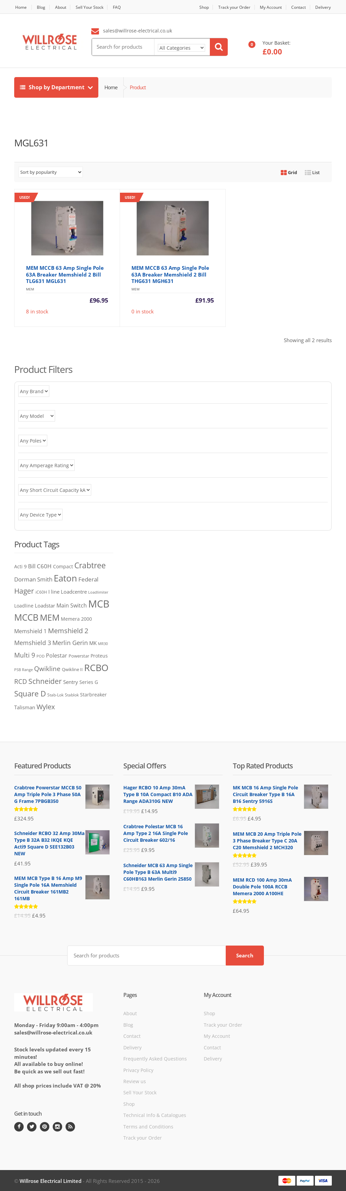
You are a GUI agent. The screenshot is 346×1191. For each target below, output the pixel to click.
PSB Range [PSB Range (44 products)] (23, 669)
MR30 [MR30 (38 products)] (103, 643)
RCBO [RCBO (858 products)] (96, 667)
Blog (42, 7)
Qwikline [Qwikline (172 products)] (47, 668)
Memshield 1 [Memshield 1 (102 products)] (30, 631)
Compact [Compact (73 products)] (63, 566)
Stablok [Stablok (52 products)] (72, 695)
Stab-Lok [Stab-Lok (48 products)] (55, 694)
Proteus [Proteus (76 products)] (99, 655)
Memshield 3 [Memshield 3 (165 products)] (32, 642)
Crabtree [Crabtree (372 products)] (90, 565)
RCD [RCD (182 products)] (20, 681)
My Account (267, 7)
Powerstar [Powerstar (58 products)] (79, 656)
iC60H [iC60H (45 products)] (41, 592)
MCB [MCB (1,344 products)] (98, 604)
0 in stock (167, 254)
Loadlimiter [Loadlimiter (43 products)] (98, 592)
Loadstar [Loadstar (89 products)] (45, 605)
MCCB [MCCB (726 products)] (26, 617)
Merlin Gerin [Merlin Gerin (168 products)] (70, 642)
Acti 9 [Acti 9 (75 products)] (20, 566)
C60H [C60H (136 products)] (44, 566)
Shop (195, 7)
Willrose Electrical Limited (50, 1180)
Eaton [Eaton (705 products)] (65, 578)
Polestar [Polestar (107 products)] (56, 655)
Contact (297, 7)
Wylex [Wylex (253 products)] (45, 706)
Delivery (324, 7)
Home (20, 7)
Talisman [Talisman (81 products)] (24, 707)
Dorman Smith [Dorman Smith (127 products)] (33, 579)
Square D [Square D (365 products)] (30, 693)
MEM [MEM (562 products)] (49, 617)
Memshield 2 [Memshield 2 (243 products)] (68, 630)
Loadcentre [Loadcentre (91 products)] (74, 591)
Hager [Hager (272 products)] (24, 591)
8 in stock (61, 254)
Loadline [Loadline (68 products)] (23, 605)
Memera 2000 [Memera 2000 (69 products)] (76, 619)
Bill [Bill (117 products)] (31, 566)
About (63, 7)
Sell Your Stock (95, 7)
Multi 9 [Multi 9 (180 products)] (24, 655)
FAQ (124, 7)
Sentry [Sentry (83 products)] (70, 681)
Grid (289, 172)
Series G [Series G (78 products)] (88, 682)
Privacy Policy (138, 1069)
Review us (134, 1080)
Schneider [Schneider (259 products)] (45, 681)
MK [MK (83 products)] (93, 643)
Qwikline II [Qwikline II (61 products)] (72, 669)
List (312, 172)
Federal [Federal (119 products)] (88, 579)
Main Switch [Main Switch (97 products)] (71, 605)
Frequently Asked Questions (155, 1058)
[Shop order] (51, 172)
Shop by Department (53, 87)
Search (244, 954)
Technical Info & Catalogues (154, 1115)
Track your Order (228, 7)
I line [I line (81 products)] (53, 591)
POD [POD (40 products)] (40, 656)
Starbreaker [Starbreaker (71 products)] (93, 694)
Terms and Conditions (148, 1126)
